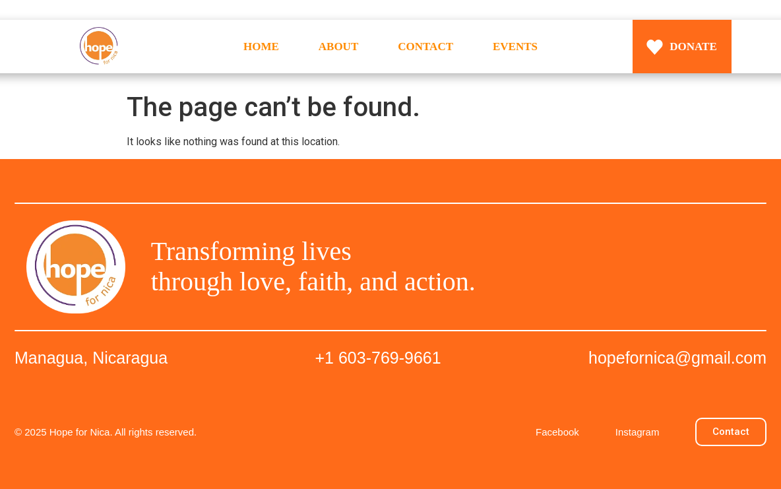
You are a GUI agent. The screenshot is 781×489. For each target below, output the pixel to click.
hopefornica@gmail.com (677, 357)
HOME (261, 46)
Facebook (557, 432)
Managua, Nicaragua (91, 357)
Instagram (637, 432)
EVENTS (515, 46)
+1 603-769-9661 (378, 357)
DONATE (693, 46)
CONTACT (425, 46)
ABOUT (338, 46)
